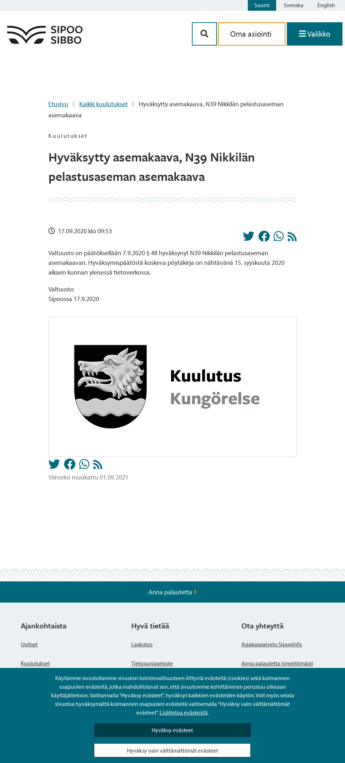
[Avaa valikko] (314, 34)
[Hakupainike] (204, 34)
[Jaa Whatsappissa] (279, 238)
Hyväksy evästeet (172, 730)
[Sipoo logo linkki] (44, 41)
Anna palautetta (172, 592)
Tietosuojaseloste (152, 663)
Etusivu (58, 104)
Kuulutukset (35, 663)
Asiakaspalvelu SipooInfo (271, 644)
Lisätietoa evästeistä (184, 712)
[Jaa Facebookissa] (264, 238)
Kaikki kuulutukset (103, 104)
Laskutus (141, 644)
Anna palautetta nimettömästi (277, 663)
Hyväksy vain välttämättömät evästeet (172, 750)
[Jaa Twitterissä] (248, 238)
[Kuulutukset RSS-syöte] (292, 238)
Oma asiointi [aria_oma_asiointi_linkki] (251, 34)
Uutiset (29, 644)
